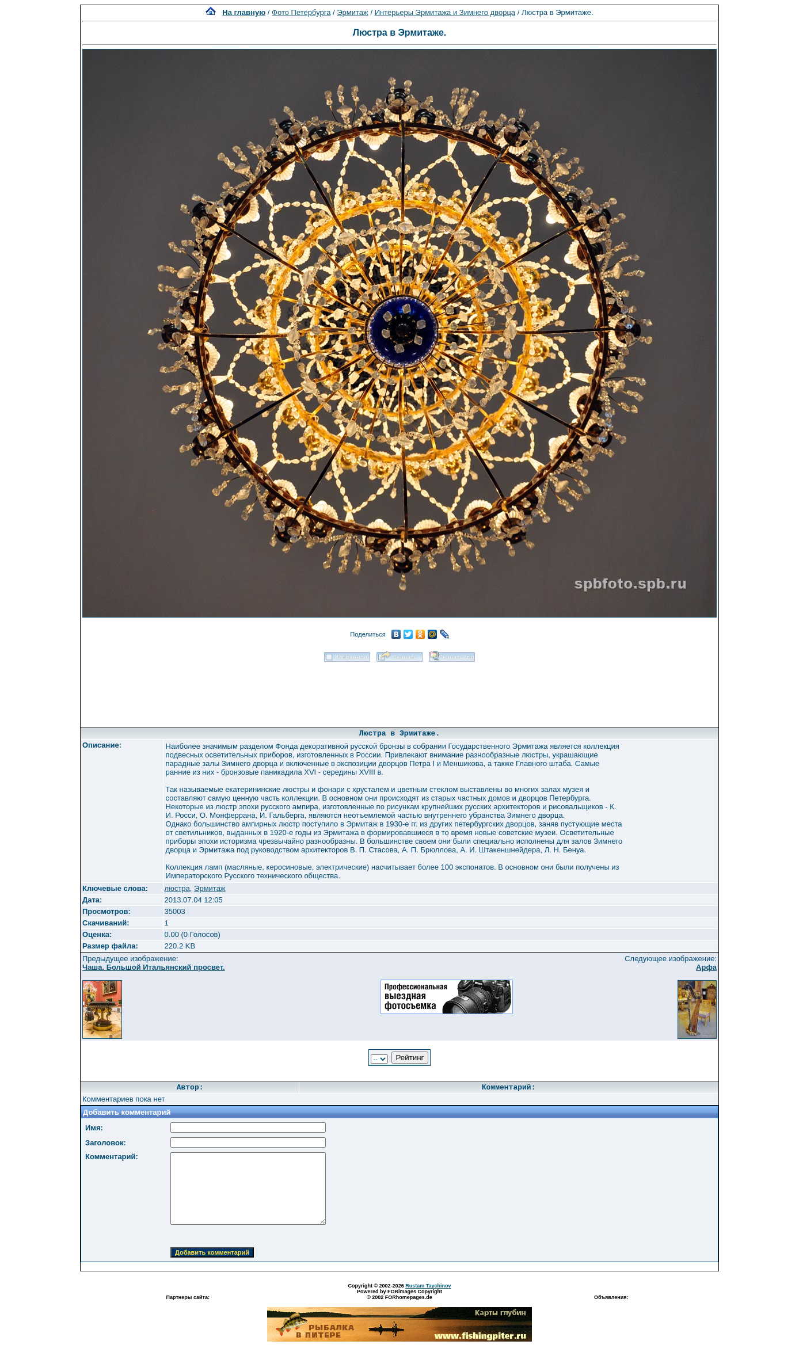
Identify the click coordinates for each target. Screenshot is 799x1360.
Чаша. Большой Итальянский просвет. (153, 967)
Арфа (706, 967)
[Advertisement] (399, 691)
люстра (177, 888)
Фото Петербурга (301, 12)
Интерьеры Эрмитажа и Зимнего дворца (445, 12)
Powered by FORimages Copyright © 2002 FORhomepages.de (399, 1294)
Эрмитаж (352, 12)
